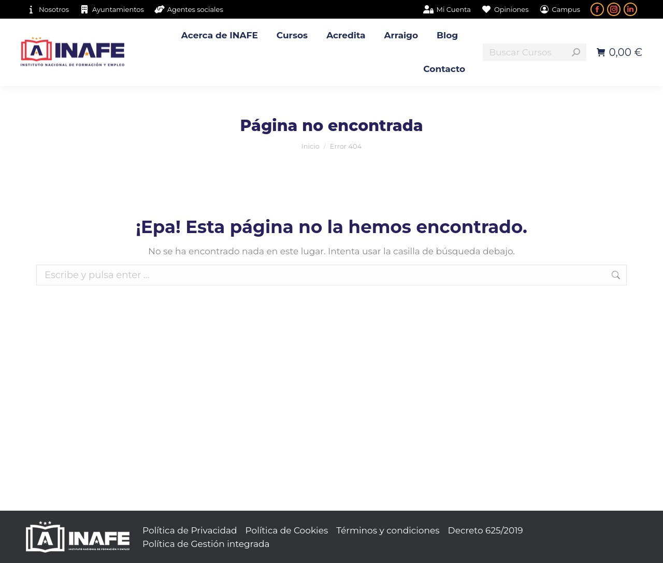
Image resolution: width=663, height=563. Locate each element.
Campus (559, 10)
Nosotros (47, 10)
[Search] (534, 52)
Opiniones (505, 10)
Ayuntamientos (111, 10)
